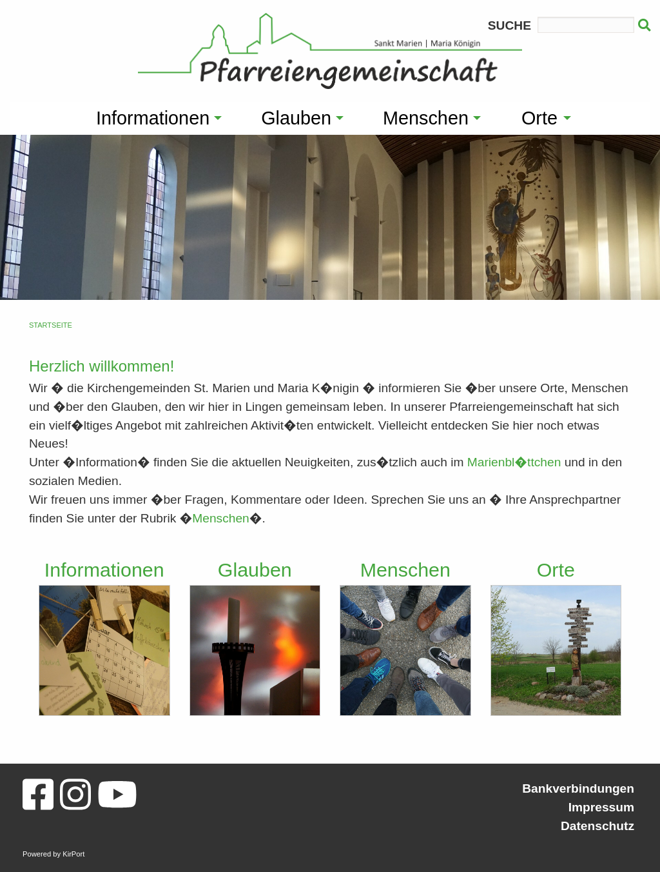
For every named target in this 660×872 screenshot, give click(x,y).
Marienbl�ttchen (514, 462)
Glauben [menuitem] (296, 118)
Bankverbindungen (578, 788)
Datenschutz (597, 826)
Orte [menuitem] (539, 118)
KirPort (73, 854)
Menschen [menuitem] (426, 118)
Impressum (601, 807)
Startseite (50, 325)
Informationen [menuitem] (152, 118)
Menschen (220, 518)
